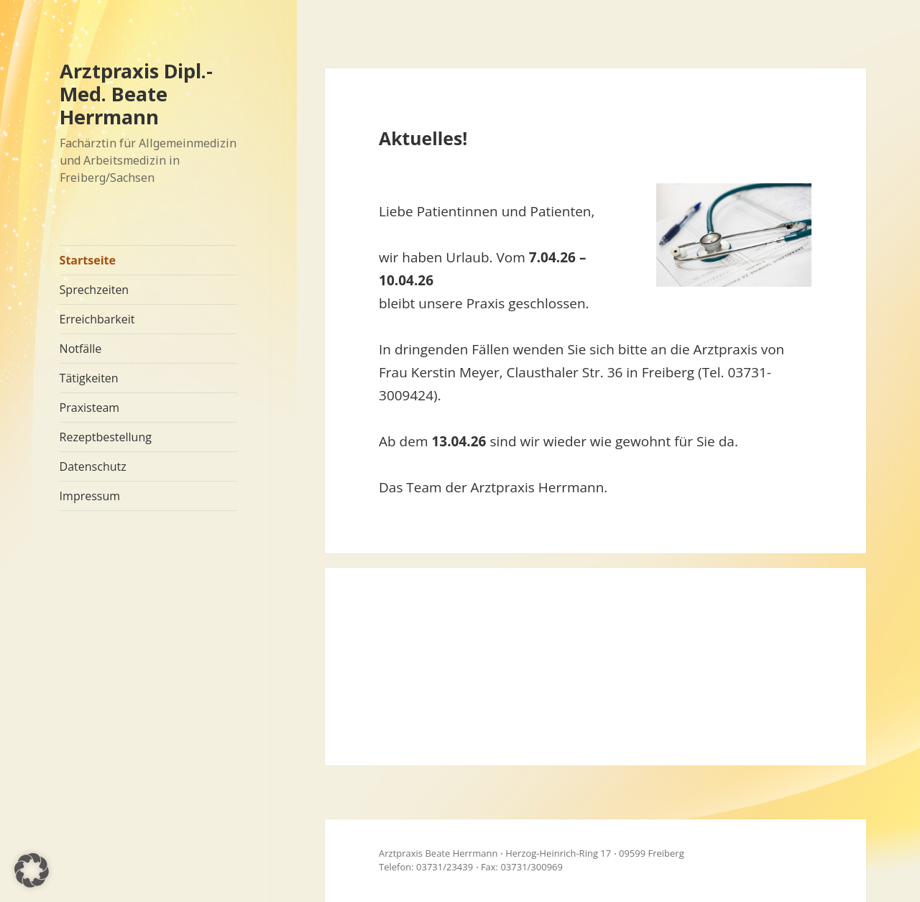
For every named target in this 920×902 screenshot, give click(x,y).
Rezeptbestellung (106, 437)
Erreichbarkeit (97, 319)
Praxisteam (89, 407)
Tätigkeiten (89, 378)
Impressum (90, 496)
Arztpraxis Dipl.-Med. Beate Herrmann (136, 93)
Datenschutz (93, 466)
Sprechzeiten (94, 290)
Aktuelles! (423, 138)
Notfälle (81, 348)
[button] (31, 870)
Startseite (88, 260)
